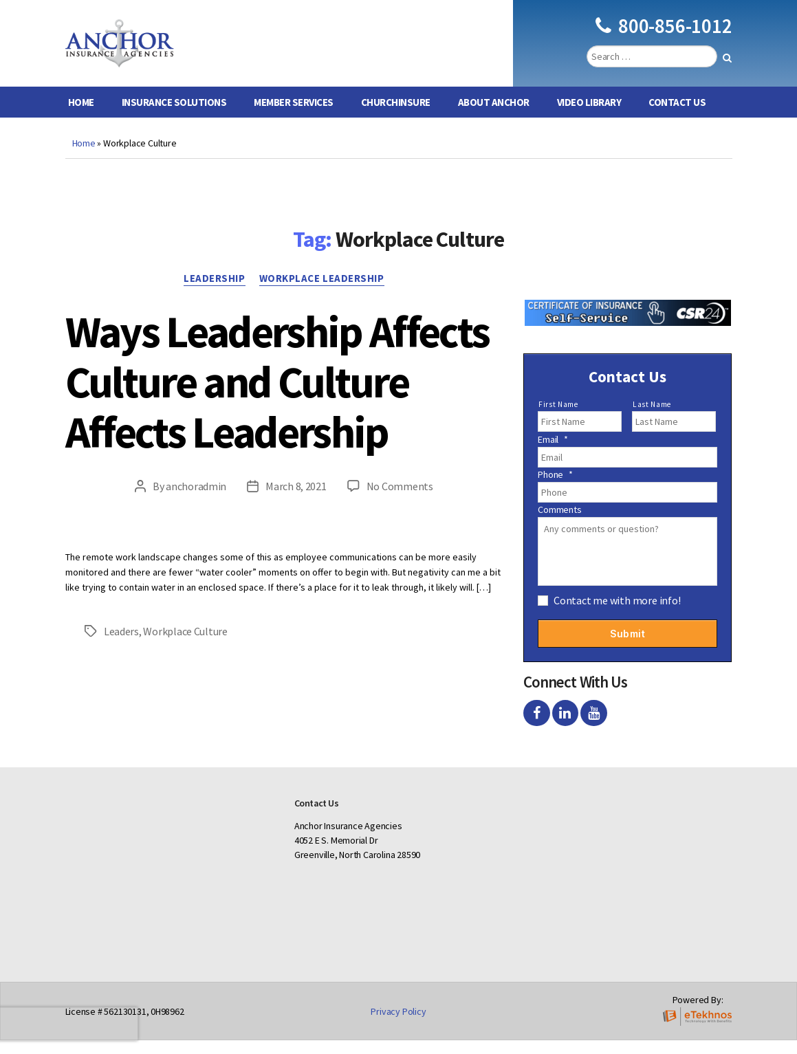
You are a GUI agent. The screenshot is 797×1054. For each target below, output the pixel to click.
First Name (558, 418)
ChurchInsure (395, 115)
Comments (559, 523)
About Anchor (493, 115)
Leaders (121, 645)
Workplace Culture (185, 645)
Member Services (294, 115)
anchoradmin (196, 500)
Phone (555, 488)
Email (553, 453)
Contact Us (677, 115)
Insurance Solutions (174, 115)
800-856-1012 (664, 33)
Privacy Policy (398, 1025)
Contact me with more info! (617, 614)
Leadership (214, 292)
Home (81, 115)
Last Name (652, 418)
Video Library (589, 115)
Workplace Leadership (321, 292)
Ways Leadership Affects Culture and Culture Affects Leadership (277, 395)
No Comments (400, 500)
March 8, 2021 (296, 500)
